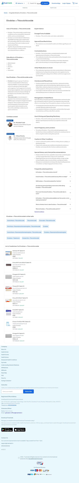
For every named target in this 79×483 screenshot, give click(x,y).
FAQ (2, 375)
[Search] (34, 3)
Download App (56, 3)
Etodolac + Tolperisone (13, 238)
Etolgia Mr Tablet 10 (18, 333)
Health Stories (5, 354)
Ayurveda (3, 362)
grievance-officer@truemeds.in (13, 412)
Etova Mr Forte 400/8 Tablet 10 (22, 262)
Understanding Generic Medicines (10, 365)
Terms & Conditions (39, 211)
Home (5, 13)
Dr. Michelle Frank (19, 122)
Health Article (4, 352)
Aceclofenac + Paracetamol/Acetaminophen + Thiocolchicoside (24, 232)
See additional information (35, 458)
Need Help (4, 373)
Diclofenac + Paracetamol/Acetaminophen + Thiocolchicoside (23, 226)
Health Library (5, 357)
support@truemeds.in (7, 443)
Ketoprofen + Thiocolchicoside (30, 238)
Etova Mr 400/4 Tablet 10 (20, 298)
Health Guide (53, 7)
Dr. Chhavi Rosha (19, 136)
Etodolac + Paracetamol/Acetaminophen (55, 232)
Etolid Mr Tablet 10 (18, 309)
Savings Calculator (6, 380)
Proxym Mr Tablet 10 (18, 286)
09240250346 (12, 405)
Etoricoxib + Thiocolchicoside (47, 220)
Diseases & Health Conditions (9, 359)
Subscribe (28, 391)
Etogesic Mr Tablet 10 (19, 274)
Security (3, 378)
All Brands (3, 370)
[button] (53, 172)
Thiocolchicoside (31, 220)
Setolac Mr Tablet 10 (19, 250)
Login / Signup (66, 3)
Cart (76, 3)
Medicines (25, 7)
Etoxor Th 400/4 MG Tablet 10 (21, 321)
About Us (3, 349)
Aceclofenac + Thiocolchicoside (15, 220)
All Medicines (4, 367)
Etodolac (45, 226)
